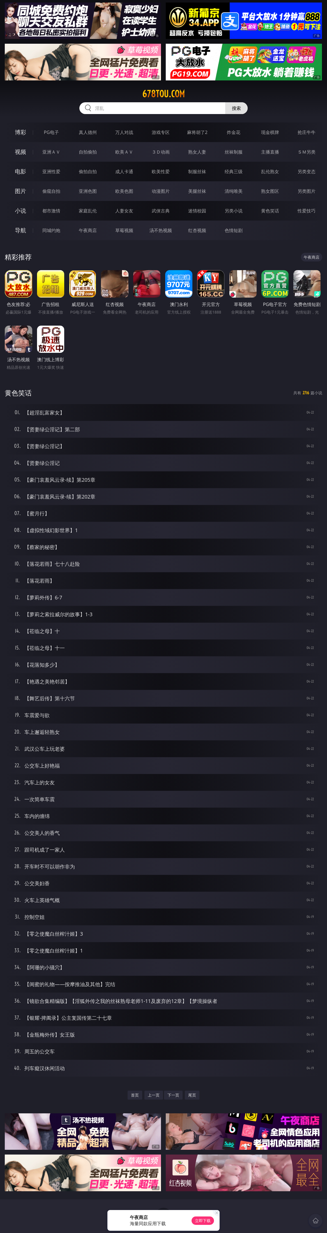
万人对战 (124, 132)
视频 (20, 152)
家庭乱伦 (88, 211)
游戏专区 (161, 132)
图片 (20, 191)
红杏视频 (197, 230)
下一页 (173, 1095)
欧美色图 (124, 191)
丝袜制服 (234, 152)
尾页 (192, 1095)
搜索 (236, 108)
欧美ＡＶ (124, 152)
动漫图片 (161, 191)
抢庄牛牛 (307, 132)
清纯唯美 (234, 191)
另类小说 (234, 211)
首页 (135, 1095)
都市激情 (51, 211)
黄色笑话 (270, 211)
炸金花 (233, 132)
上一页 (154, 1095)
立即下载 (203, 1220)
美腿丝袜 (197, 191)
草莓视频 (124, 230)
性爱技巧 (307, 211)
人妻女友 (124, 211)
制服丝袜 (197, 171)
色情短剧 (234, 230)
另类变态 (307, 171)
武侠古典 (161, 211)
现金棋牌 (270, 132)
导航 (20, 230)
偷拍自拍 (88, 171)
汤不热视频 (160, 230)
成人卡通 (124, 171)
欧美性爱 (161, 171)
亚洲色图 (88, 191)
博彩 (20, 132)
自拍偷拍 (88, 152)
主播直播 (270, 152)
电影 (20, 171)
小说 (20, 210)
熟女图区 (270, 191)
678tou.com (163, 93)
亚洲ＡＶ (51, 152)
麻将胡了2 (197, 132)
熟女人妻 (197, 152)
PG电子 (51, 132)
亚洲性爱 (51, 171)
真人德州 (88, 132)
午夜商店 (88, 230)
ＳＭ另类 (307, 152)
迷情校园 (197, 211)
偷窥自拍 (51, 191)
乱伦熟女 (270, 171)
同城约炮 (51, 230)
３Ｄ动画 (161, 152)
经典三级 (234, 171)
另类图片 (307, 191)
